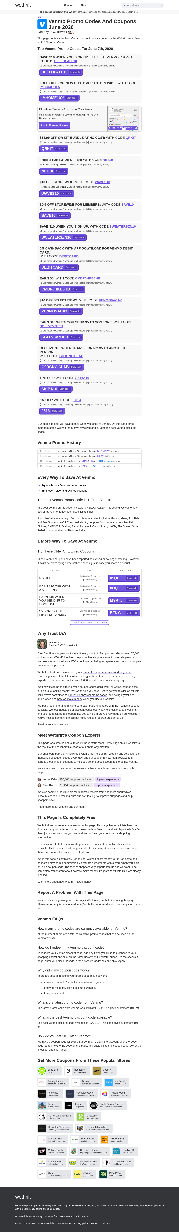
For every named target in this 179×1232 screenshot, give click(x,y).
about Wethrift (59, 724)
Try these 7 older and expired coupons (64, 490)
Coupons (69, 5)
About (83, 5)
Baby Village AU (81, 526)
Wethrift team (65, 427)
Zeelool (65, 526)
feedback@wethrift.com (84, 904)
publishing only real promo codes (87, 695)
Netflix (112, 526)
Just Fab (133, 518)
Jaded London (45, 530)
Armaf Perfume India (72, 530)
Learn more (133, 12)
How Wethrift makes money (28, 1216)
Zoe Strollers (50, 522)
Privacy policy (81, 1223)
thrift (23, 4)
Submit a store (64, 1223)
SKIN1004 (54, 526)
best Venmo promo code (57, 507)
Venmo (75, 38)
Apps (40, 17)
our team (79, 806)
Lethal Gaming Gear (115, 518)
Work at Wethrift (46, 1223)
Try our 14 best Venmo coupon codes (64, 485)
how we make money (69, 699)
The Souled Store (128, 526)
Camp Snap (99, 526)
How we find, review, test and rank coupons (66, 1216)
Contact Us (29, 1223)
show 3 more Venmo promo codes (89, 622)
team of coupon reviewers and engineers (107, 672)
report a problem (106, 717)
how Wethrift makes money (75, 881)
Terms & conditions (100, 1223)
